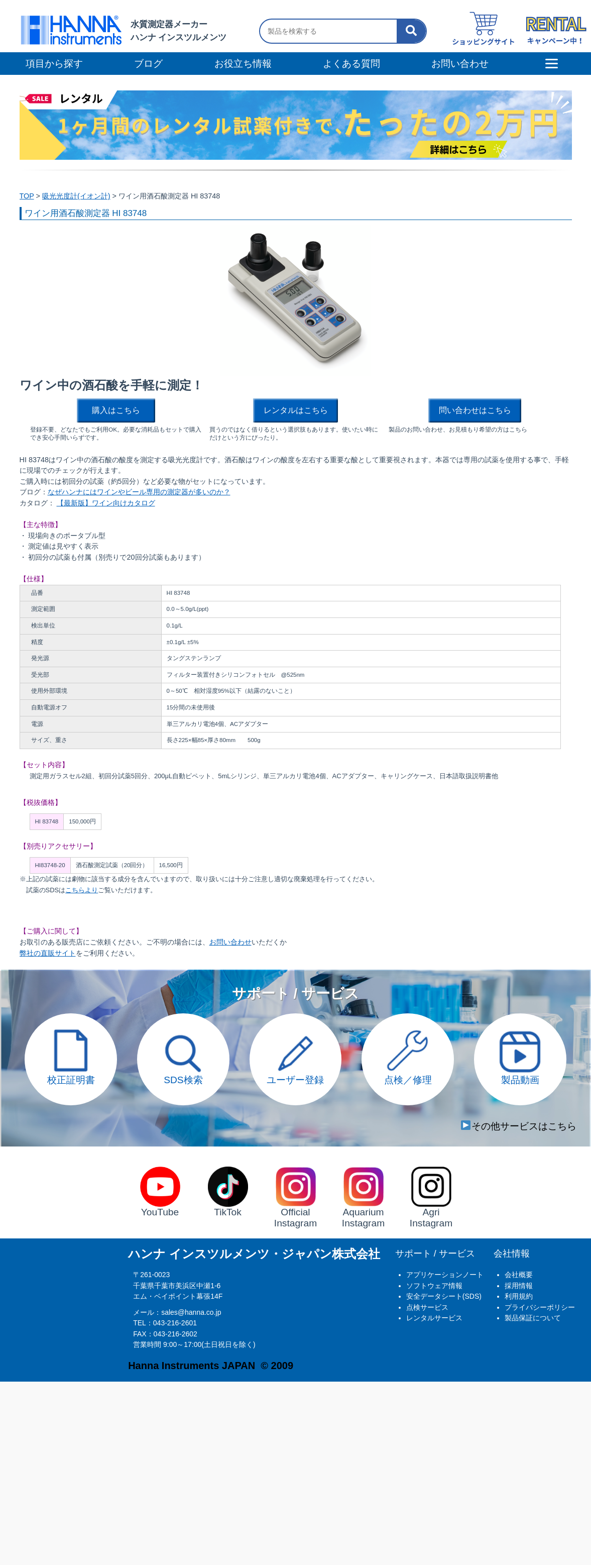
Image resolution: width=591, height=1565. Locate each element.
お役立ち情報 (243, 63)
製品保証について (533, 1318)
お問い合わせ (230, 942)
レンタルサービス (434, 1318)
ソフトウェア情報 (434, 1286)
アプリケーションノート (445, 1275)
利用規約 (519, 1296)
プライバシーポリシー (540, 1307)
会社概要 (519, 1275)
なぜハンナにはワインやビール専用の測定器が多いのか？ (139, 492)
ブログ (148, 63)
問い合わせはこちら (475, 410)
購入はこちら (116, 410)
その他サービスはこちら (518, 1126)
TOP (27, 196)
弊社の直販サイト (48, 953)
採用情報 (519, 1286)
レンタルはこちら (296, 410)
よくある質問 (351, 63)
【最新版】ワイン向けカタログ (106, 503)
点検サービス (427, 1307)
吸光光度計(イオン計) (76, 196)
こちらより (81, 890)
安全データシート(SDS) (444, 1296)
